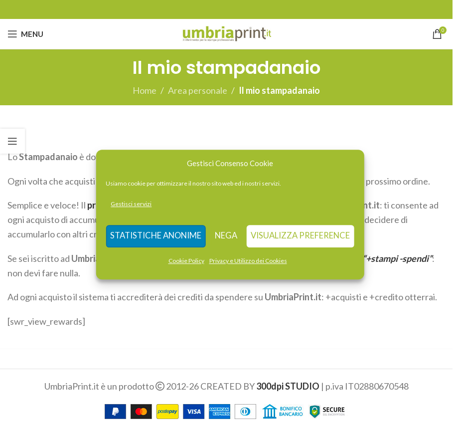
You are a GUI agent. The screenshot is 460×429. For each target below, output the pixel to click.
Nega (226, 236)
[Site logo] (226, 32)
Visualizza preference (300, 236)
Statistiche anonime (157, 236)
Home (144, 90)
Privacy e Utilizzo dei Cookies (248, 260)
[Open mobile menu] (25, 34)
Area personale (197, 90)
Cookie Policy (186, 260)
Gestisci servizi (134, 204)
